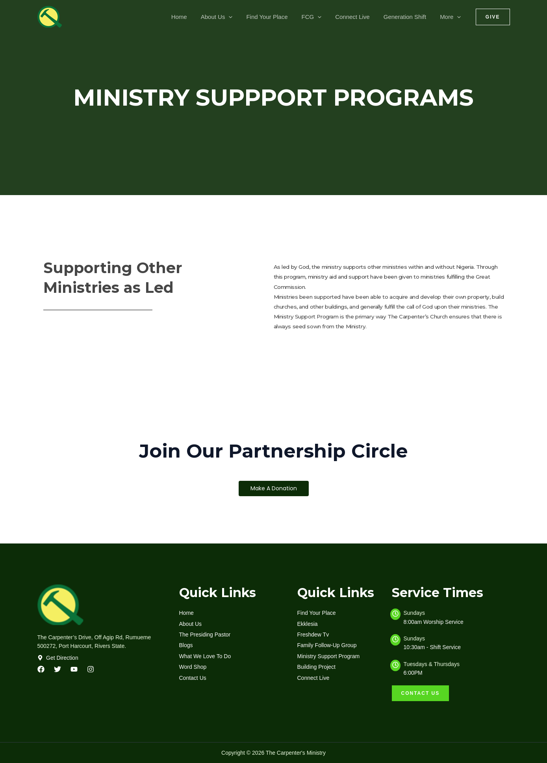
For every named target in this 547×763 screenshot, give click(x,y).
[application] (239, 17)
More (451, 17)
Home (192, 16)
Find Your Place (276, 16)
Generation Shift (407, 16)
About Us (227, 17)
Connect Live (357, 16)
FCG (318, 17)
